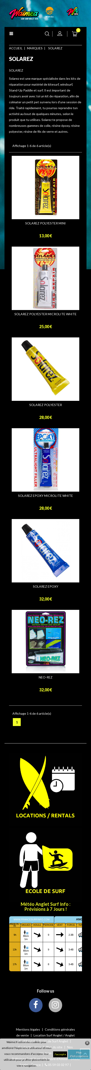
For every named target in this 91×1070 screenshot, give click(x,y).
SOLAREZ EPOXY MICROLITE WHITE (45, 496)
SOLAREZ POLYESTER (45, 405)
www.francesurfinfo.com (32, 919)
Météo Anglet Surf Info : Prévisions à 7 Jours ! (46, 906)
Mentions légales (28, 1029)
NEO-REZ (45, 677)
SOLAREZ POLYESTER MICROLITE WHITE (45, 314)
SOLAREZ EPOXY (45, 586)
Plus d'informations (79, 1054)
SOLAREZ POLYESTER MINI (45, 223)
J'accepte (60, 1054)
